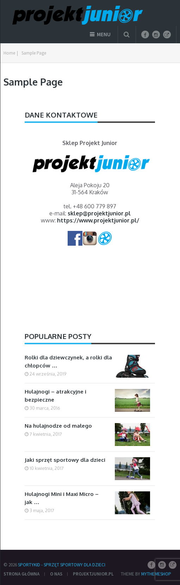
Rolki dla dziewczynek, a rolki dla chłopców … (68, 361)
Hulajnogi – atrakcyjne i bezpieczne (55, 395)
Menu (104, 34)
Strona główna (21, 574)
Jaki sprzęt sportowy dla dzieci (65, 460)
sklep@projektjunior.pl (99, 213)
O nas (56, 574)
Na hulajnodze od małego (58, 425)
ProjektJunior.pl (93, 574)
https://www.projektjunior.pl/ (98, 220)
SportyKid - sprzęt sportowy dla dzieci (61, 565)
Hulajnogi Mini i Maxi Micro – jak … (62, 498)
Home (9, 53)
